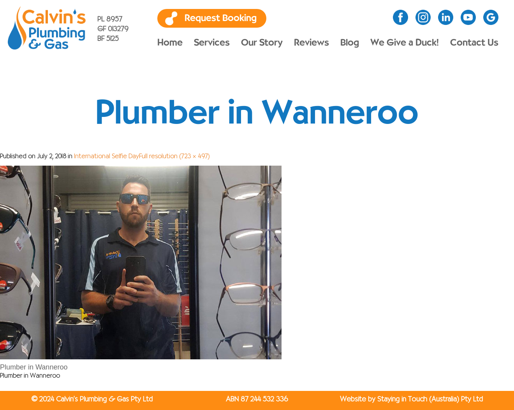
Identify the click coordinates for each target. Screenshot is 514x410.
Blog (349, 43)
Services (212, 43)
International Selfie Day (106, 156)
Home (170, 43)
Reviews (311, 43)
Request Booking (221, 18)
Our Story (262, 43)
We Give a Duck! (404, 43)
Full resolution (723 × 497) (174, 156)
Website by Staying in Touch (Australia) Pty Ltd (411, 399)
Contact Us (474, 43)
